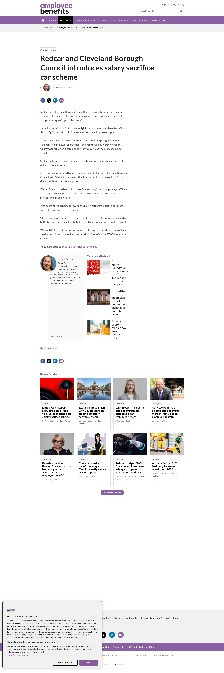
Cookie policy (119, 647)
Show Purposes (65, 662)
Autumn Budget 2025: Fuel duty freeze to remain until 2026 (165, 466)
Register (166, 4)
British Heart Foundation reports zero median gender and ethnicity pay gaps (120, 273)
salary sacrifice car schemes (81, 246)
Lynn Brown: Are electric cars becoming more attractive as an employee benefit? (129, 412)
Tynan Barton (57, 87)
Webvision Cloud (118, 664)
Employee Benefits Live (67, 27)
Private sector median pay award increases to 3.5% (119, 329)
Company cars (48, 50)
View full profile (57, 336)
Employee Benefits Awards (93, 27)
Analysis (120, 403)
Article (46, 403)
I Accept (88, 662)
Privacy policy (102, 647)
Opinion (83, 459)
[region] (52, 634)
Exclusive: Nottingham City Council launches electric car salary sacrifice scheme (92, 412)
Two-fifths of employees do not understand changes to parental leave (119, 302)
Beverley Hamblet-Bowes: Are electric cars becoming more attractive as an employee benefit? (56, 469)
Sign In (176, 4)
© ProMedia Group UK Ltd (142, 647)
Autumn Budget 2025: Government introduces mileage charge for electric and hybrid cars (129, 468)
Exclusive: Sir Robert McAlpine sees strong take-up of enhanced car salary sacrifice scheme (56, 412)
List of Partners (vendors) (18, 655)
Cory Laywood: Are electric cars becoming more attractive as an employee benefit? (165, 412)
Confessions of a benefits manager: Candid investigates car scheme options (93, 468)
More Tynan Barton (97, 255)
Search (181, 11)
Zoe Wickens (65, 421)
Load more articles (112, 492)
